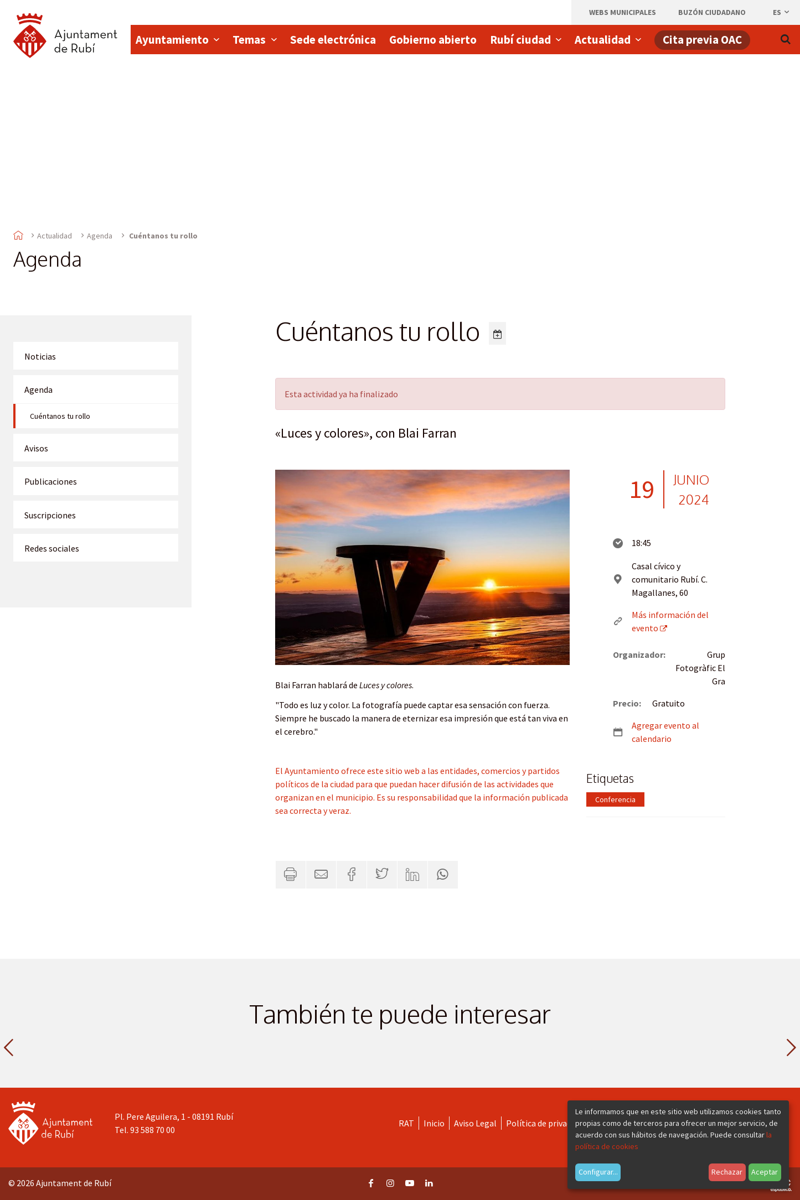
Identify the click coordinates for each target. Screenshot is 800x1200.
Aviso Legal (475, 1123)
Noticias (40, 356)
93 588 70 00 (152, 1129)
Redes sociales (51, 548)
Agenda (99, 236)
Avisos (36, 448)
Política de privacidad (546, 1123)
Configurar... (598, 1172)
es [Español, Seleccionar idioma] (782, 12)
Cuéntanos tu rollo (60, 416)
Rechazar (726, 1172)
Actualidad (54, 236)
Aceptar (764, 1172)
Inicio (434, 1123)
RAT (406, 1123)
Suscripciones (50, 515)
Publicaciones (50, 481)
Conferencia (615, 799)
